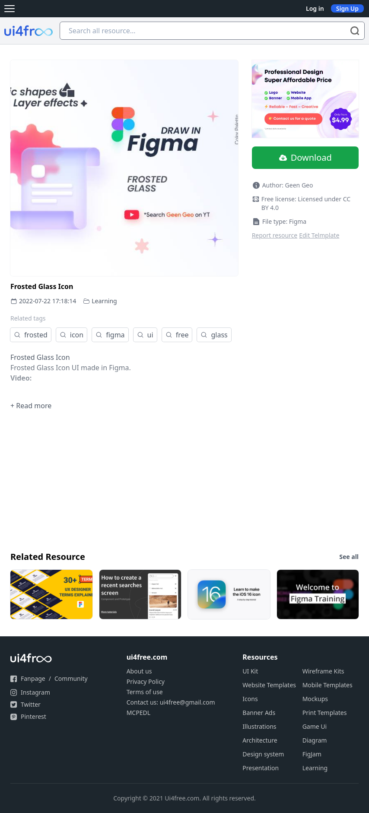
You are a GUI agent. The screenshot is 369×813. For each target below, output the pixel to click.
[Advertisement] (184, 479)
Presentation (260, 768)
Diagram (314, 740)
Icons (250, 699)
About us (139, 671)
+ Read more (30, 405)
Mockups (315, 699)
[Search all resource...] (212, 31)
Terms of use (145, 692)
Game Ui (314, 726)
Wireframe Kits (323, 671)
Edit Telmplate (319, 235)
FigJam (311, 754)
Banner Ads (258, 712)
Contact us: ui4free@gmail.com (171, 702)
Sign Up (347, 8)
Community (71, 678)
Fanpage (33, 678)
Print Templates (324, 712)
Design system (263, 754)
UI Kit (250, 671)
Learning (104, 301)
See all (349, 557)
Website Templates (269, 685)
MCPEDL (138, 712)
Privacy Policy (146, 681)
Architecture (259, 740)
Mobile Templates (327, 685)
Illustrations (259, 726)
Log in (315, 8)
